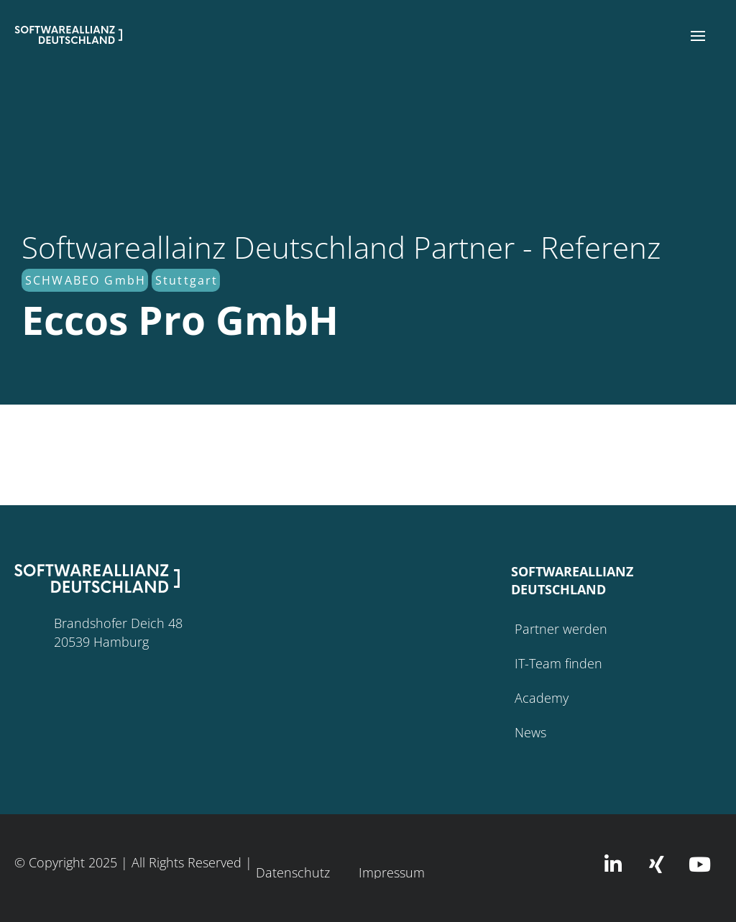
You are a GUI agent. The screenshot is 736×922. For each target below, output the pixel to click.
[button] (698, 36)
